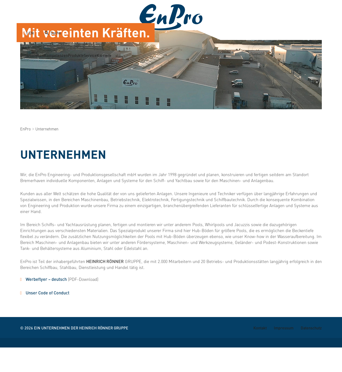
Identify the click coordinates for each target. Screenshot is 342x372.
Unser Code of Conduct (47, 317)
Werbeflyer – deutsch (46, 304)
